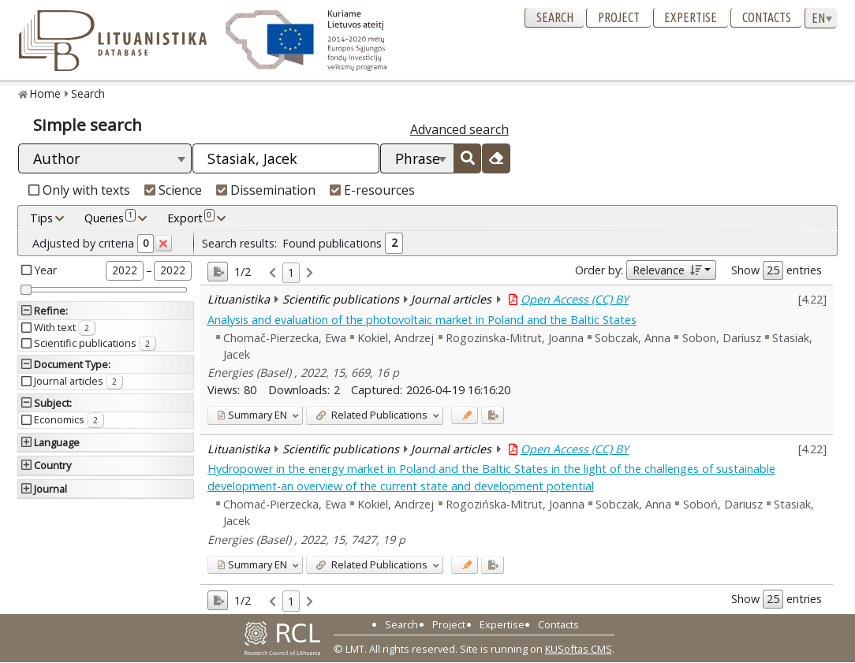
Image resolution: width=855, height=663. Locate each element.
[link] (272, 273)
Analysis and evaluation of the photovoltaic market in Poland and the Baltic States (422, 319)
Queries (110, 217)
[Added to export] (492, 415)
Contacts (766, 17)
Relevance (667, 270)
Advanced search (459, 129)
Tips (41, 217)
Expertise (690, 17)
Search (554, 17)
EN (252, 415)
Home (45, 93)
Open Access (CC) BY (575, 299)
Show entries (776, 270)
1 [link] (291, 272)
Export (191, 217)
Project (619, 17)
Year (46, 270)
